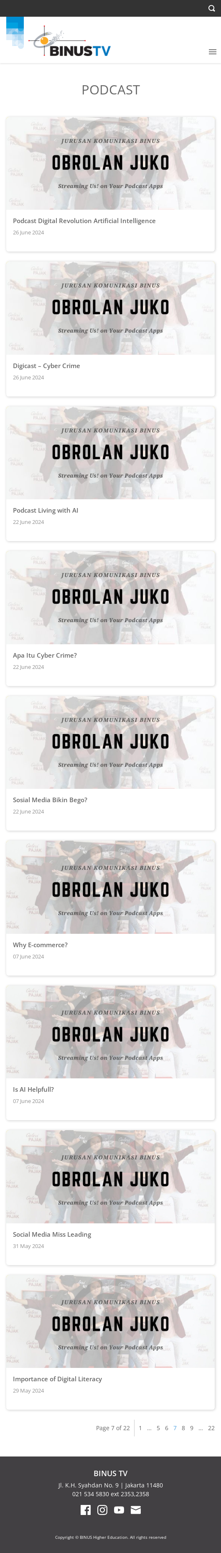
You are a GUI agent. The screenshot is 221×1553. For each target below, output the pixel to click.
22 (211, 1428)
